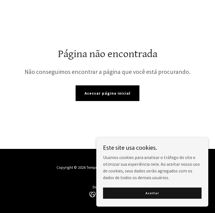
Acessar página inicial (107, 93)
